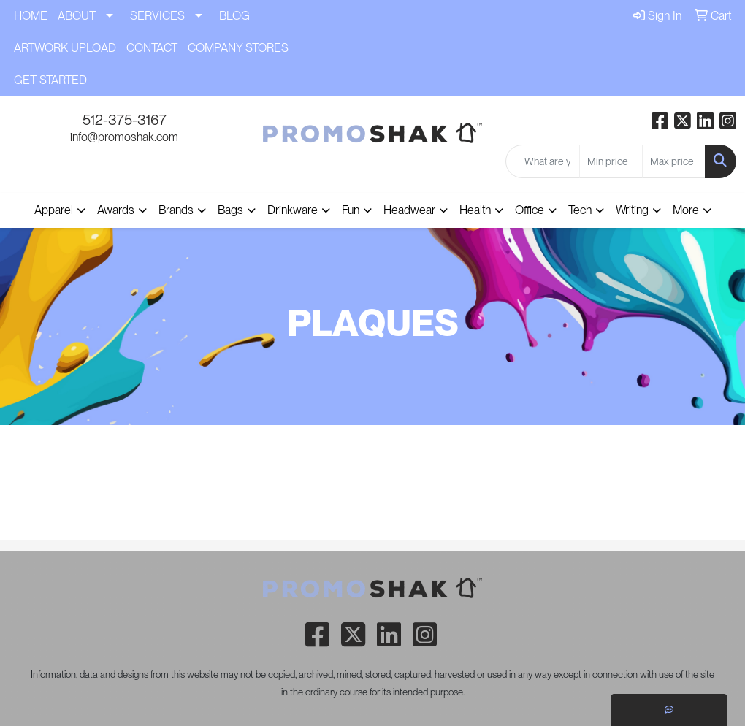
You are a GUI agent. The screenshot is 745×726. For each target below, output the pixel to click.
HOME (30, 16)
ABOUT (77, 16)
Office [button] (529, 210)
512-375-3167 (125, 120)
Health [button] (475, 210)
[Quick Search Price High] (674, 161)
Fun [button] (350, 210)
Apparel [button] (53, 210)
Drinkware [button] (292, 210)
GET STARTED (50, 80)
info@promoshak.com (124, 137)
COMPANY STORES (238, 48)
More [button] (686, 210)
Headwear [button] (409, 210)
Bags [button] (230, 210)
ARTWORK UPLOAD (65, 48)
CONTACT (151, 48)
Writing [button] (632, 210)
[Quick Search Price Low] (611, 161)
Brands (176, 210)
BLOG (234, 16)
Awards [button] (115, 210)
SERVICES (157, 16)
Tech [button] (580, 210)
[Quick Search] (542, 161)
